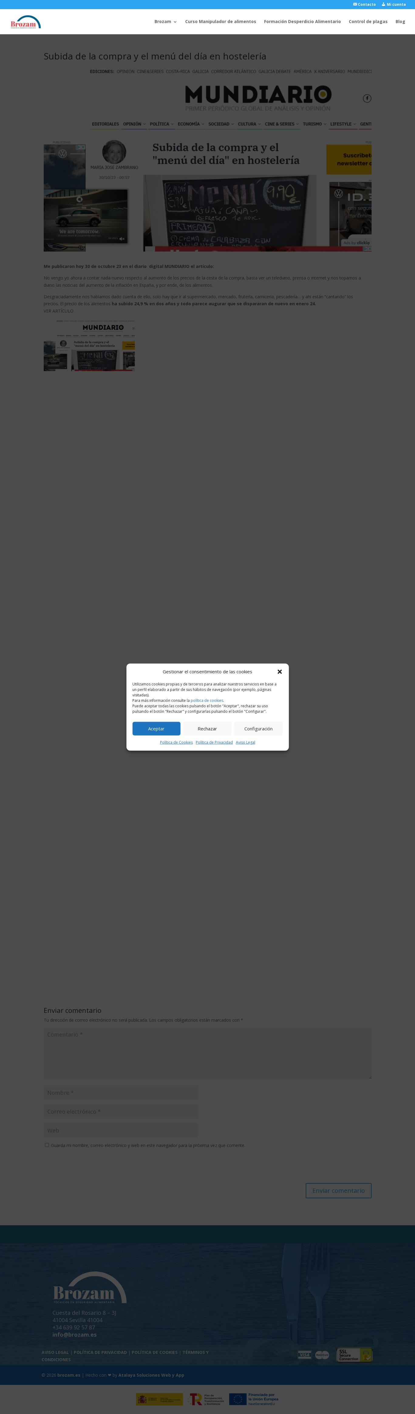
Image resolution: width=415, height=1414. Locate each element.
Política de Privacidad (214, 742)
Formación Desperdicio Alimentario (302, 21)
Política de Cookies (176, 742)
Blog (400, 21)
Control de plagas (368, 21)
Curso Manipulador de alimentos (220, 21)
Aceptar (156, 729)
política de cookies (207, 700)
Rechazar (207, 729)
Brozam (163, 21)
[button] (280, 672)
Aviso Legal (245, 742)
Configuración (258, 729)
